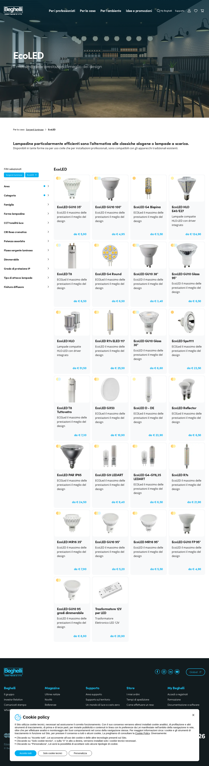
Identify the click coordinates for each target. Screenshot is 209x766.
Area (27, 186)
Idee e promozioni (139, 11)
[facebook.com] (157, 672)
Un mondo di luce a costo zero (103, 704)
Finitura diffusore (27, 287)
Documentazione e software (183, 704)
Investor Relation (13, 699)
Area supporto (94, 694)
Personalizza (80, 753)
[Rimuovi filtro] (36, 175)
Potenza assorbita (27, 241)
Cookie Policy (142, 733)
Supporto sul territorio (98, 699)
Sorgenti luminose (34, 129)
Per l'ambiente (110, 11)
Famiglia (27, 204)
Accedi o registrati (178, 694)
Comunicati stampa (15, 704)
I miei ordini (133, 694)
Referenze (50, 704)
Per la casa (88, 11)
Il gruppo (9, 694)
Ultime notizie (52, 694)
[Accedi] (189, 10)
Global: (195, 672)
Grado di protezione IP (27, 268)
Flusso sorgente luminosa (27, 250)
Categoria (27, 195)
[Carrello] (203, 10)
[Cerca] (158, 10)
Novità (48, 699)
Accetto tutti (26, 753)
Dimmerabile (27, 259)
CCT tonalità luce (27, 223)
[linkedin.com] (170, 672)
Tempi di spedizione (138, 699)
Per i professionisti (62, 11)
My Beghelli (166, 10)
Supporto (179, 10)
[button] (195, 10)
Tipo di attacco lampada (27, 277)
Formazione (174, 699)
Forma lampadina (27, 213)
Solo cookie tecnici (52, 753)
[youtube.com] (177, 672)
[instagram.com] (163, 672)
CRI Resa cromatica (27, 232)
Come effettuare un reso (140, 704)
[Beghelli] (13, 10)
